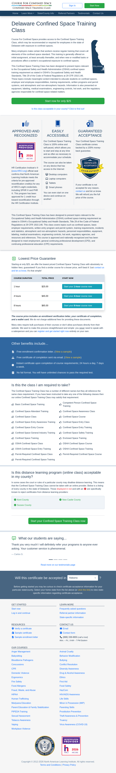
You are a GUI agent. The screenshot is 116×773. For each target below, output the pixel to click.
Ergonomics (17, 677)
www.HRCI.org (19, 171)
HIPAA (14, 694)
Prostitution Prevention (70, 711)
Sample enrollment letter (24, 637)
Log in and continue (20, 613)
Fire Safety (16, 681)
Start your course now (78, 286)
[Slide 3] (65, 559)
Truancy (63, 720)
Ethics (62, 677)
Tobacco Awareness (20, 720)
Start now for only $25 (58, 101)
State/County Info (45, 13)
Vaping (14, 724)
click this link (84, 590)
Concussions (17, 664)
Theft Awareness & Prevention (74, 716)
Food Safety (65, 686)
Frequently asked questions (73, 609)
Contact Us (98, 13)
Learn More (27, 13)
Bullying (63, 660)
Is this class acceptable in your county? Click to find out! (58, 109)
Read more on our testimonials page (58, 565)
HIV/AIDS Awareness (70, 694)
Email (64, 628)
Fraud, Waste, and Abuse (23, 690)
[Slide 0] (51, 559)
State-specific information (72, 617)
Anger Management (20, 651)
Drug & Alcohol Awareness (72, 673)
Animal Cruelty (67, 651)
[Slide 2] (60, 559)
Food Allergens (18, 686)
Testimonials (84, 13)
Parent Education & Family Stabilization (30, 707)
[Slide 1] (56, 559)
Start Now (94, 5)
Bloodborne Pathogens (22, 660)
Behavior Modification (70, 656)
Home (15, 13)
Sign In (72, 5)
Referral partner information (73, 613)
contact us (80, 191)
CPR (13, 669)
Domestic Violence (20, 673)
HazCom (64, 690)
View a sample (63, 351)
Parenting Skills (67, 707)
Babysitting (16, 656)
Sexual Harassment (20, 716)
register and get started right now (53, 331)
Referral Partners (66, 13)
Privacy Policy (69, 765)
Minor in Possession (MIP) (72, 703)
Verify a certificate (21, 628)
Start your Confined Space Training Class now (58, 520)
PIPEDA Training (19, 711)
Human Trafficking (20, 699)
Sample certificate (21, 633)
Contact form (67, 633)
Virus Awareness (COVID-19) (73, 724)
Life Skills (64, 699)
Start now (16, 609)
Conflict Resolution (68, 664)
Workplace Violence (20, 729)
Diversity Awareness (69, 669)
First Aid (63, 681)
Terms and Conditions (50, 765)
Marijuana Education (21, 703)
